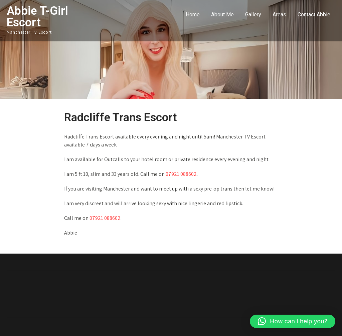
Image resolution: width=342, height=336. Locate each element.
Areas (279, 14)
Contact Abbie (314, 14)
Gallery (253, 14)
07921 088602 (181, 174)
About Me (222, 14)
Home (193, 14)
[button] (292, 321)
